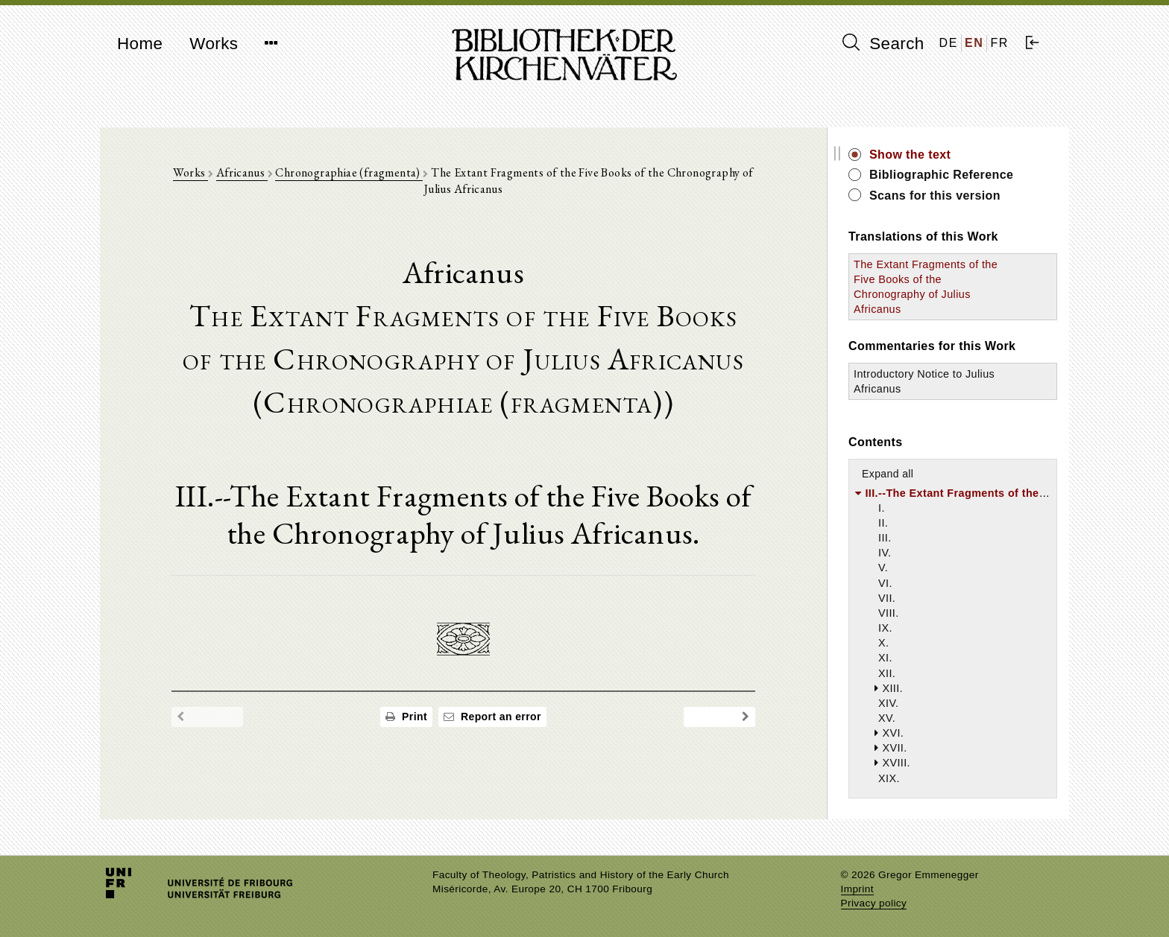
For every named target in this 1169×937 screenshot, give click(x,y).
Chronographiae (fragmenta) (349, 172)
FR (999, 42)
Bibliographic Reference (941, 174)
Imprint (857, 889)
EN (974, 42)
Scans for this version (935, 195)
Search (883, 43)
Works (213, 43)
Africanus (242, 172)
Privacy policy (874, 903)
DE (948, 42)
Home (140, 43)
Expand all (887, 474)
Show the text (910, 154)
